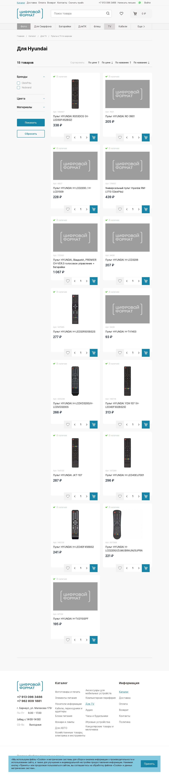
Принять (149, 763)
